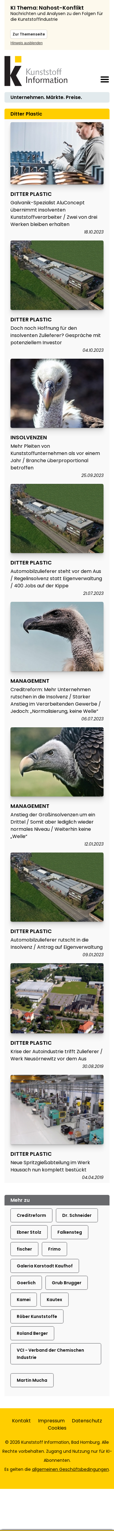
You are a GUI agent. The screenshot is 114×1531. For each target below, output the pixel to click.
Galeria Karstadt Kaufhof (45, 1266)
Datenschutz (87, 1420)
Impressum (51, 1420)
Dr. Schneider (77, 1215)
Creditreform (31, 1215)
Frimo (54, 1249)
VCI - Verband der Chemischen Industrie (50, 1353)
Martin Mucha (32, 1380)
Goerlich (26, 1283)
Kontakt (21, 1420)
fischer (24, 1249)
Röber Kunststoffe (37, 1316)
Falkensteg (69, 1232)
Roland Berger (32, 1333)
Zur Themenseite (29, 34)
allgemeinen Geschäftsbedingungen (70, 1469)
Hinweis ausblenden (26, 43)
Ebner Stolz (29, 1232)
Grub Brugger (66, 1283)
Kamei (24, 1300)
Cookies (57, 1427)
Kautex (54, 1300)
